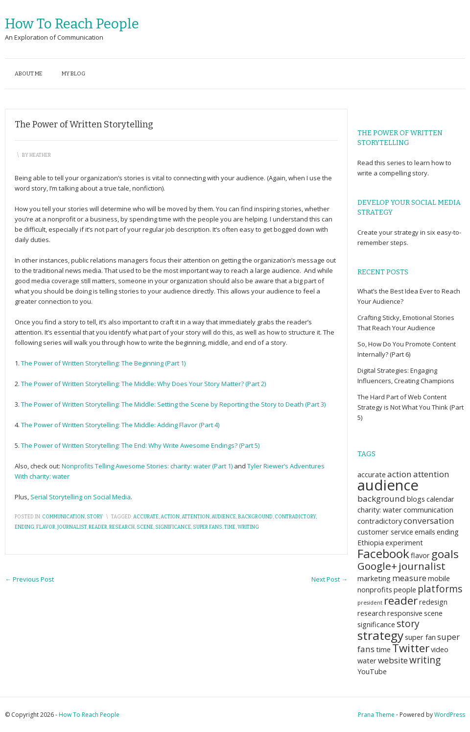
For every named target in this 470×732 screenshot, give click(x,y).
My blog (73, 74)
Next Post (329, 579)
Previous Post (29, 579)
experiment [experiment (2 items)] (404, 542)
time (229, 527)
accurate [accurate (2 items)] (371, 474)
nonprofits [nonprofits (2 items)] (374, 589)
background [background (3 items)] (381, 498)
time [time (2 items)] (383, 649)
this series (391, 162)
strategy (407, 232)
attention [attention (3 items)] (431, 474)
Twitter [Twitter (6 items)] (410, 648)
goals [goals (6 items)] (445, 553)
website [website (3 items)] (393, 660)
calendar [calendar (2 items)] (440, 499)
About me (28, 74)
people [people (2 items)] (405, 589)
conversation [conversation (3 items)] (428, 520)
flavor (45, 527)
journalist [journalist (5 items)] (422, 566)
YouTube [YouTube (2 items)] (372, 671)
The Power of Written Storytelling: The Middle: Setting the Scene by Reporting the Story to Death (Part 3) (173, 404)
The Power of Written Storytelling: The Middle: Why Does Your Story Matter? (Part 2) (143, 383)
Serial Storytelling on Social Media (80, 496)
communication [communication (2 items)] (428, 509)
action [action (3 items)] (399, 474)
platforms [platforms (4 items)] (440, 589)
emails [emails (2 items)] (425, 532)
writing (248, 527)
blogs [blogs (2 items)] (416, 499)
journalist (72, 527)
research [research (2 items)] (371, 613)
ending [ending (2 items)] (448, 532)
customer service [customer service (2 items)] (385, 532)
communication (63, 517)
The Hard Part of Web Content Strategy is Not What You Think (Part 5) (410, 407)
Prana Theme (376, 714)
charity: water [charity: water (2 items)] (379, 509)
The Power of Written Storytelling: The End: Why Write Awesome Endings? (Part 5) (140, 445)
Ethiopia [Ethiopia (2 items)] (370, 542)
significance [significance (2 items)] (376, 624)
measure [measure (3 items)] (409, 578)
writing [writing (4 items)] (425, 660)
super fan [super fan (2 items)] (420, 637)
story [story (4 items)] (408, 623)
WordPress (449, 714)
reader (98, 527)
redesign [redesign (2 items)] (433, 602)
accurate (146, 517)
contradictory (295, 517)
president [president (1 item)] (369, 602)
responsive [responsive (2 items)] (405, 613)
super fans (207, 527)
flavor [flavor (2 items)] (420, 555)
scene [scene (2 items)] (433, 613)
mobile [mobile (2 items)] (439, 578)
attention (196, 517)
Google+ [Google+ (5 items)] (377, 566)
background (255, 517)
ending (24, 527)
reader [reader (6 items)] (401, 600)
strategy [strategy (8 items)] (380, 635)
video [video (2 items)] (439, 649)
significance (173, 527)
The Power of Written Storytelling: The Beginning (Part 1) (103, 363)
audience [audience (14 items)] (388, 485)
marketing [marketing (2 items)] (374, 578)
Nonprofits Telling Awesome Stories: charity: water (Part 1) (147, 466)
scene (145, 527)
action (170, 517)
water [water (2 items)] (366, 660)
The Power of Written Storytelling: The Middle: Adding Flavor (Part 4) (120, 424)
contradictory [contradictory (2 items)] (379, 521)
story (95, 517)
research (122, 527)
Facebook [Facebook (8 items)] (383, 553)
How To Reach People (72, 24)
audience (224, 517)
